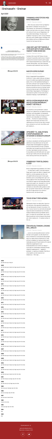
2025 (2, 265)
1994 (2, 409)
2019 (2, 293)
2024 (2, 270)
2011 (2, 330)
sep (18, 267)
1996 (2, 400)
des (24, 267)
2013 (2, 321)
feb (4, 262)
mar (6, 262)
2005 (2, 358)
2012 (2, 325)
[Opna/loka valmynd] (50, 3)
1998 (2, 391)
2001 (2, 377)
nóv (22, 267)
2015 (2, 312)
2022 (2, 279)
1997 (2, 395)
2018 (2, 298)
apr (8, 262)
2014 (2, 316)
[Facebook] (23, 434)
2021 (2, 284)
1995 (2, 405)
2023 (2, 274)
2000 (2, 381)
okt (20, 267)
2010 (2, 335)
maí (10, 262)
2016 (2, 307)
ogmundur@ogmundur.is (26, 428)
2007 (2, 349)
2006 (2, 353)
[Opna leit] (46, 2)
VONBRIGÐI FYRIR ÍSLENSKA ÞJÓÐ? (37, 162)
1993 (2, 414)
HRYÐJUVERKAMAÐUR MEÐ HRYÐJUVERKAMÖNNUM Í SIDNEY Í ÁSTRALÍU (37, 102)
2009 (2, 339)
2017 (2, 302)
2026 (2, 260)
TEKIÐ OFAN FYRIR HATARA (36, 198)
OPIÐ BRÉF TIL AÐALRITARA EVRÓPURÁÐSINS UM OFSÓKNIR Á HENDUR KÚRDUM (38, 134)
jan (2, 262)
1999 (2, 386)
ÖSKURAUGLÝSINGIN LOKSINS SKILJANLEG (38, 227)
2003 (2, 367)
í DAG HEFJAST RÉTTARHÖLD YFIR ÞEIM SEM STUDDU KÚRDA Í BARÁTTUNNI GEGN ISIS (38, 49)
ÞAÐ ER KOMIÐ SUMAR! (35, 71)
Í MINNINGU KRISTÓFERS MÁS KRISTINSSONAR (37, 19)
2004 (2, 363)
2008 (2, 344)
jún (12, 262)
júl (14, 267)
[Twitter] (29, 434)
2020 (2, 288)
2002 (2, 372)
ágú (16, 267)
